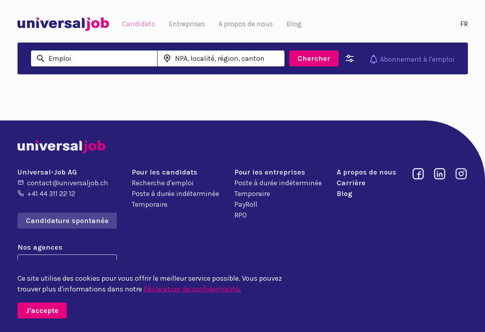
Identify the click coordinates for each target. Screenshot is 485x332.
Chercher (314, 58)
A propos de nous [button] (245, 23)
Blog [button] (294, 23)
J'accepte (42, 310)
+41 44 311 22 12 (46, 193)
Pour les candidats (164, 172)
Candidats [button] (138, 23)
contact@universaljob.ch (63, 182)
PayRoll (245, 204)
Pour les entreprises (269, 172)
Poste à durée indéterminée (175, 193)
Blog (344, 193)
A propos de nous (366, 172)
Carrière (351, 183)
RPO (240, 215)
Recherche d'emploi (163, 183)
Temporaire (150, 204)
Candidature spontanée (67, 220)
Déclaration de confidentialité (191, 289)
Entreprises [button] (187, 23)
